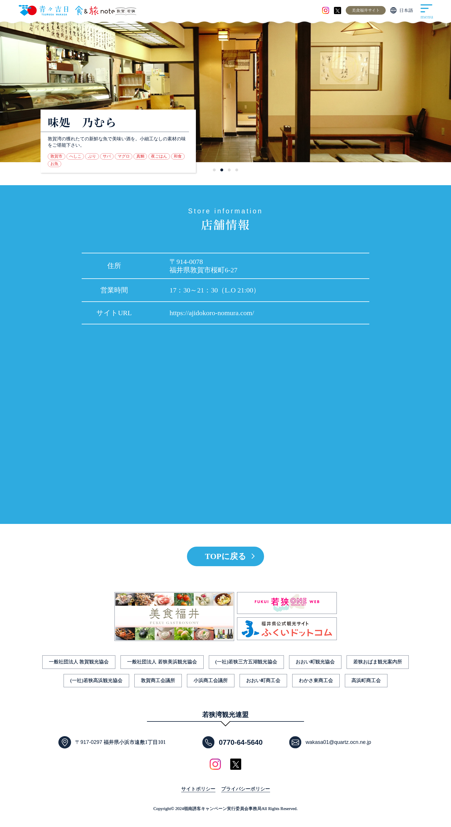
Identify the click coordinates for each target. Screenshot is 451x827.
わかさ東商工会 (316, 680)
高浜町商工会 (366, 680)
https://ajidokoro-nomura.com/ (211, 313)
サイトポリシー (198, 789)
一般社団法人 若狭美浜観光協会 (162, 662)
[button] (214, 170)
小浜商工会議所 (211, 680)
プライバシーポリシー (245, 789)
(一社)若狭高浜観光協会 (96, 680)
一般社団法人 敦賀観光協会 (79, 662)
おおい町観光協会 (315, 662)
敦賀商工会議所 (158, 680)
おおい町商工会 (263, 680)
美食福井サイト (366, 10)
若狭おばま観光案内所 (377, 662)
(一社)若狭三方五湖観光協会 (246, 662)
